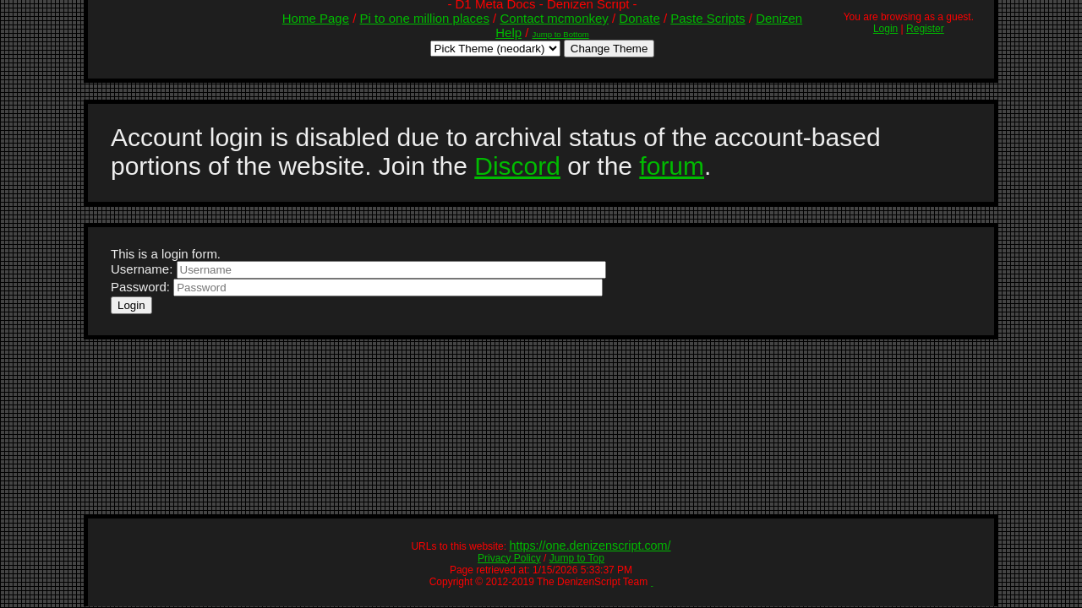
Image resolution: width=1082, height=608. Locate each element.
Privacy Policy (509, 558)
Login (885, 29)
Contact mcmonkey (554, 18)
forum (671, 166)
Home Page (315, 18)
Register (925, 29)
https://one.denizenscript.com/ (589, 545)
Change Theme (609, 48)
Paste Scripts (707, 18)
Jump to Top (576, 558)
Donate (639, 18)
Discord (517, 166)
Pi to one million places (424, 18)
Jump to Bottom (561, 34)
